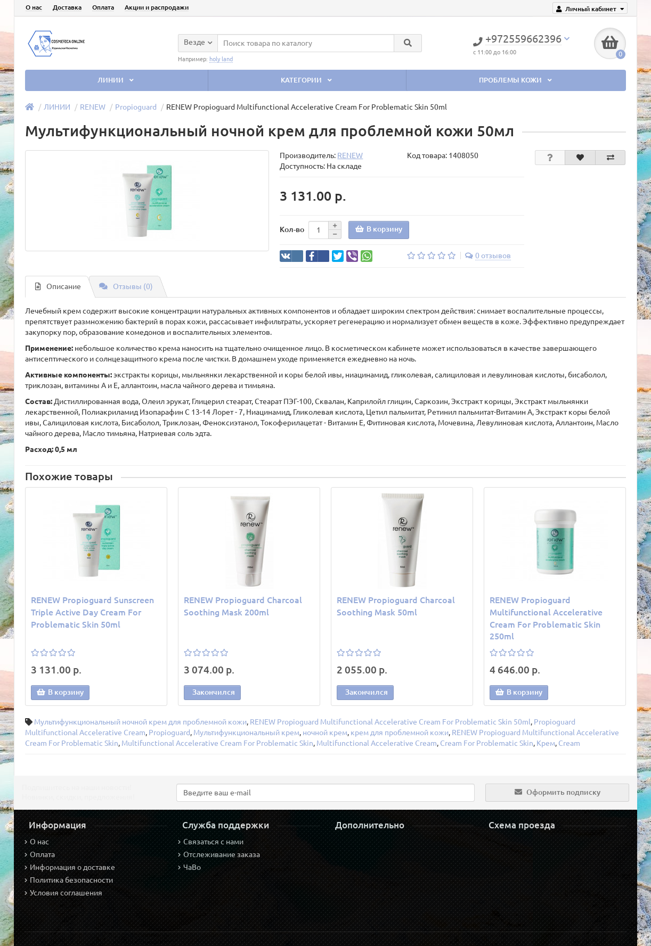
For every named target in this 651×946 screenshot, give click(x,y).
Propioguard (136, 107)
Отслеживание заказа (219, 854)
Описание (58, 286)
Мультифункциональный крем (246, 732)
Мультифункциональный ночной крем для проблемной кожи (140, 722)
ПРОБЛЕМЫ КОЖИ (516, 80)
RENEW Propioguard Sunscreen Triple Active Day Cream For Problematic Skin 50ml (92, 612)
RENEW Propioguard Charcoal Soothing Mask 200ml (243, 606)
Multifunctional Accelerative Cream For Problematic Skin (217, 743)
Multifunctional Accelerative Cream (376, 743)
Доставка (67, 7)
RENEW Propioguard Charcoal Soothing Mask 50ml (396, 606)
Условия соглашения (63, 893)
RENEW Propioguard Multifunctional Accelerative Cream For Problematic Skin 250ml (546, 618)
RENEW (92, 107)
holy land (221, 58)
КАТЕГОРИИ (307, 80)
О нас (34, 7)
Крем (545, 743)
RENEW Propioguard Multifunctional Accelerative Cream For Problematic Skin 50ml (390, 722)
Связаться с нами (210, 841)
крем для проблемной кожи (400, 732)
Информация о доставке (70, 867)
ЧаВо (189, 867)
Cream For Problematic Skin (486, 743)
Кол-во (292, 229)
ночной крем (325, 732)
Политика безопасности (69, 880)
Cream (569, 743)
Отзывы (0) (126, 286)
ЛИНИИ (116, 80)
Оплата (103, 7)
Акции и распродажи (157, 7)
